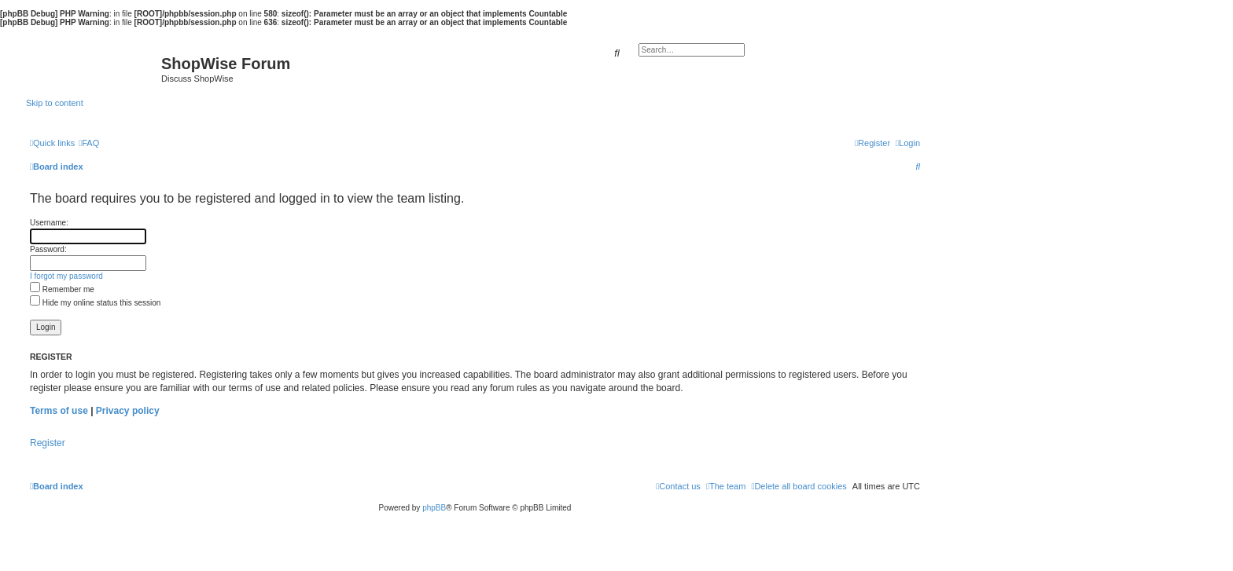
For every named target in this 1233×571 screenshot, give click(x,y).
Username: (49, 222)
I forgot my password (66, 276)
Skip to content (54, 103)
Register (47, 442)
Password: (48, 249)
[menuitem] (89, 143)
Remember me (62, 289)
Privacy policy (128, 410)
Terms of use (59, 410)
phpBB (434, 507)
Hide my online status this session (95, 302)
